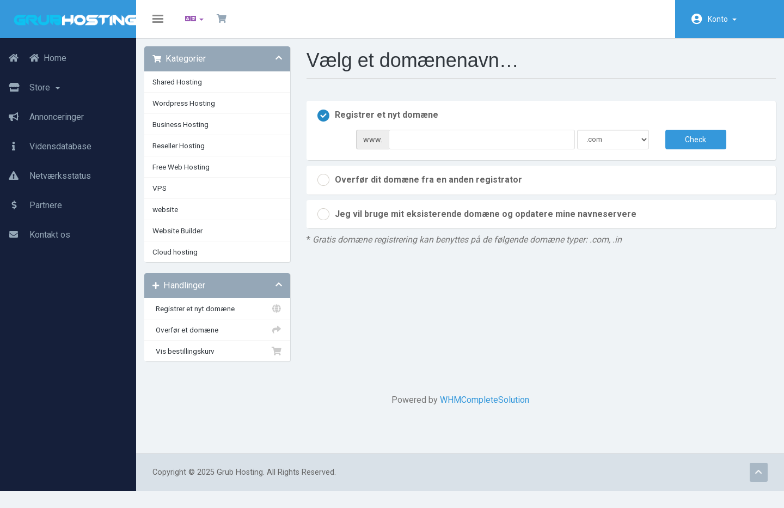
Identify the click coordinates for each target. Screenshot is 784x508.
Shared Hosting (185, 90)
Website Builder (186, 238)
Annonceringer (42, 117)
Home (33, 58)
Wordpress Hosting (192, 111)
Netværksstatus (45, 176)
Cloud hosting (183, 260)
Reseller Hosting (187, 153)
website (173, 217)
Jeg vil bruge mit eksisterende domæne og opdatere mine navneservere (480, 222)
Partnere (31, 205)
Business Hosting (189, 132)
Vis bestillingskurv (223, 359)
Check (689, 147)
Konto (722, 19)
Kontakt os (35, 234)
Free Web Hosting (189, 175)
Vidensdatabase (45, 146)
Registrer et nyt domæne (223, 316)
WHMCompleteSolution (484, 408)
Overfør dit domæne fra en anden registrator (423, 188)
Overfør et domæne (223, 337)
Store (30, 87)
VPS (168, 196)
